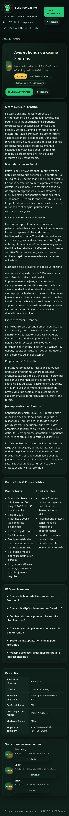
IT (26, 27)
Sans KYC (7, 22)
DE (10, 27)
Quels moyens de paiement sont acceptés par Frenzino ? (33, 630)
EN (5, 27)
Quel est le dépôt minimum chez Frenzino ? (36, 608)
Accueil (6, 38)
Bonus (21, 16)
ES (16, 27)
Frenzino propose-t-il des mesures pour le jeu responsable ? (33, 654)
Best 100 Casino (26, 7)
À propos (28, 22)
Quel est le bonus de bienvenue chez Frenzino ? (30, 598)
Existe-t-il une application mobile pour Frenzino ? (31, 642)
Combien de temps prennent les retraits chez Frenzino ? (32, 618)
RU (36, 27)
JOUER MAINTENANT (54, 12)
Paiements (31, 16)
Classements (9, 16)
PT (31, 27)
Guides (17, 22)
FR (21, 27)
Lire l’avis (32, 759)
